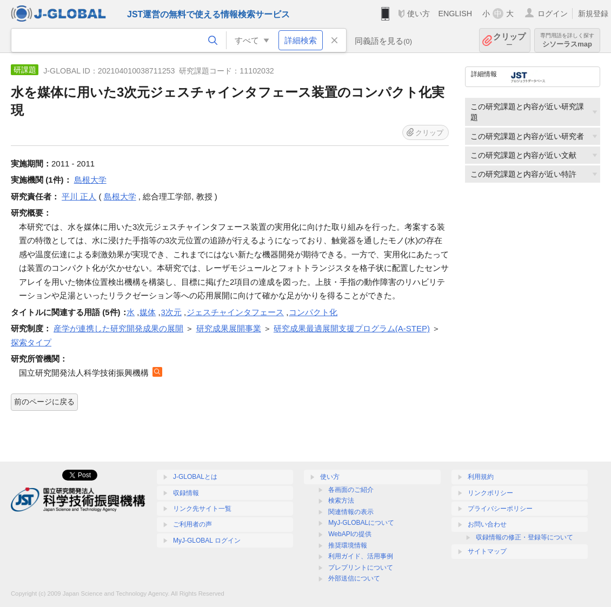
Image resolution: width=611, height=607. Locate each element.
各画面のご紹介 (351, 489)
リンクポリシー (490, 493)
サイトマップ (487, 551)
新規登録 (593, 13)
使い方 (418, 13)
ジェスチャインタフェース (235, 312)
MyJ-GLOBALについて (361, 522)
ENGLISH (455, 13)
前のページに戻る (44, 401)
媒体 (148, 312)
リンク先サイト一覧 (202, 508)
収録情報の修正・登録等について (524, 537)
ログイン (552, 13)
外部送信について (354, 578)
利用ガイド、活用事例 (360, 556)
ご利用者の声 (192, 524)
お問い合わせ (487, 524)
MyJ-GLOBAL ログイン (207, 540)
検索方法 (341, 500)
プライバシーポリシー (500, 508)
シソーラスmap (567, 40)
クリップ (509, 40)
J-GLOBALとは (195, 477)
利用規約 (481, 477)
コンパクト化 (313, 312)
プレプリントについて (360, 567)
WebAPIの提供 (349, 534)
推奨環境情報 (347, 545)
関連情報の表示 (351, 512)
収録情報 (186, 493)
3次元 (171, 312)
